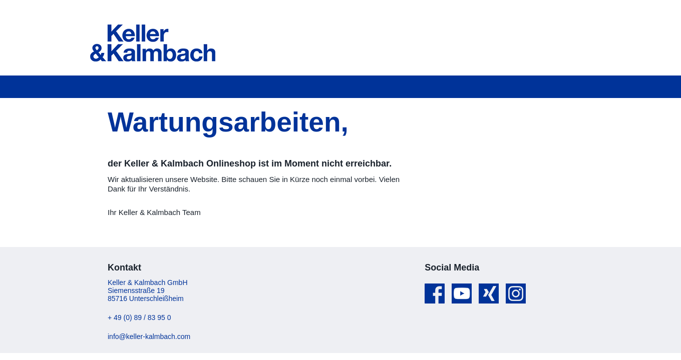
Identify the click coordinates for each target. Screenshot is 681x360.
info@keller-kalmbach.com (149, 336)
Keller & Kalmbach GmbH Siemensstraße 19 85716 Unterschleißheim (148, 290)
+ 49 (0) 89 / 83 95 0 (139, 318)
